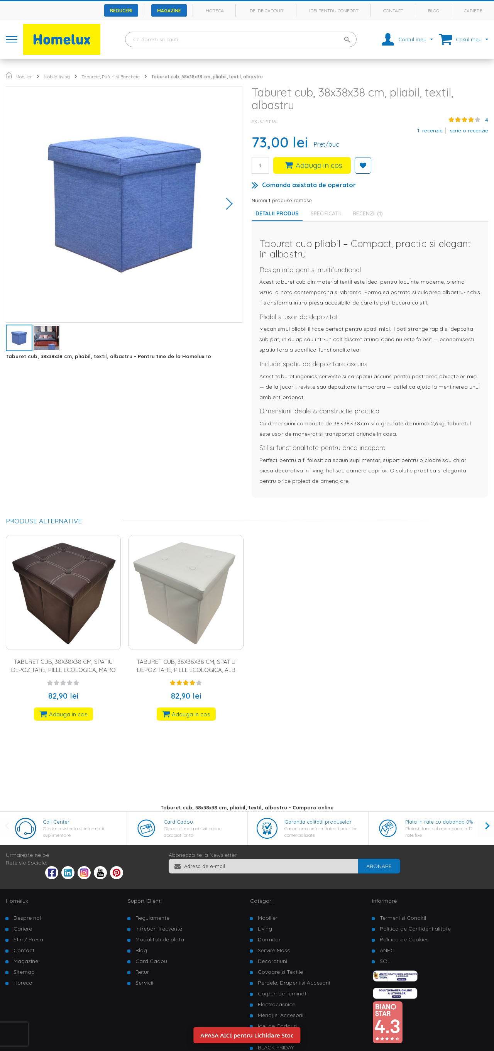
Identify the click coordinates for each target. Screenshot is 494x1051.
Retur (142, 971)
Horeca (215, 11)
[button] (226, 204)
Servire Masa (274, 950)
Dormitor (269, 939)
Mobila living (57, 77)
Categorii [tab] (262, 900)
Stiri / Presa (28, 939)
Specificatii (326, 213)
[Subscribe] (379, 866)
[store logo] (61, 39)
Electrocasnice (276, 1004)
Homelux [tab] (17, 900)
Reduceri (121, 11)
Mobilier (23, 77)
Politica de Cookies (404, 939)
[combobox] (241, 39)
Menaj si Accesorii (280, 1015)
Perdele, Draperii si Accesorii (294, 982)
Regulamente (152, 917)
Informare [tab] (384, 900)
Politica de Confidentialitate (415, 928)
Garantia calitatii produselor (318, 822)
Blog (433, 11)
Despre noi (27, 917)
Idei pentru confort (334, 11)
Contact (393, 11)
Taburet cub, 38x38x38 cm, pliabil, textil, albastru (207, 77)
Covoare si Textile (280, 971)
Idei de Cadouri (277, 1025)
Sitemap (24, 971)
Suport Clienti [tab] (145, 900)
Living (265, 928)
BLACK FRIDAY (276, 1047)
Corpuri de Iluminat (282, 993)
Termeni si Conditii (403, 917)
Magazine (169, 11)
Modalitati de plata (159, 939)
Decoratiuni (272, 961)
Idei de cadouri (266, 11)
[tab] (328, 213)
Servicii (144, 982)
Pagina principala (9, 75)
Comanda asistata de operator (309, 185)
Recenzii (368, 213)
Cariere (473, 11)
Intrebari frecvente (158, 928)
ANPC (387, 950)
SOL (385, 961)
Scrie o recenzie (469, 130)
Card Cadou (178, 822)
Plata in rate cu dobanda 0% (439, 822)
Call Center (56, 822)
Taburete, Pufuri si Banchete (110, 77)
